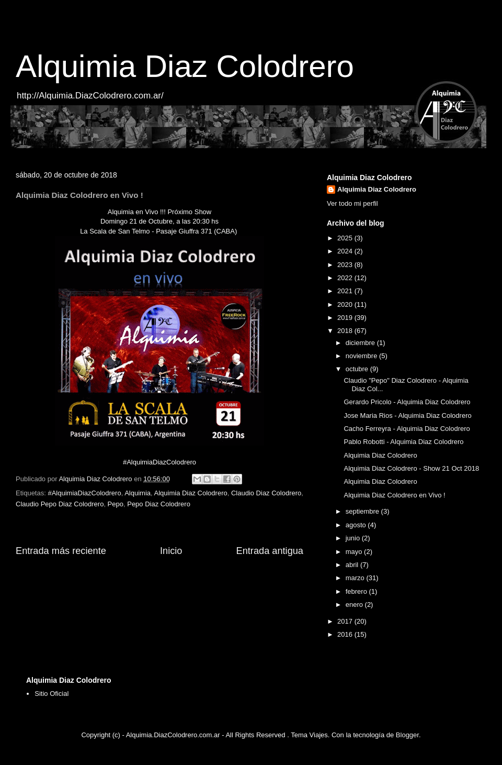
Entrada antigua (269, 551)
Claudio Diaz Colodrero (266, 493)
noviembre (362, 356)
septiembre (363, 511)
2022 (346, 278)
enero (355, 604)
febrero (357, 591)
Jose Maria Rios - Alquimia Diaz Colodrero (407, 415)
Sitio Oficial (52, 693)
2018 (346, 331)
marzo (356, 578)
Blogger (407, 735)
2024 (346, 251)
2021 (346, 291)
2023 (346, 265)
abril (353, 565)
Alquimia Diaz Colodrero (185, 66)
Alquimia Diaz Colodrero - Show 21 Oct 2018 (411, 468)
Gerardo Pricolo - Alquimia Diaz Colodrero (407, 402)
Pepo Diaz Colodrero (158, 504)
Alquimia (137, 493)
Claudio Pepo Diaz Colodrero (60, 504)
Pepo (115, 504)
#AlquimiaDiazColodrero (84, 493)
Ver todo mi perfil (352, 203)
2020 (346, 304)
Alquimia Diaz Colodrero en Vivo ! (394, 495)
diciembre (361, 343)
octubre (358, 369)
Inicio (171, 551)
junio (354, 538)
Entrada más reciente (61, 551)
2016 (346, 634)
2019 (346, 317)
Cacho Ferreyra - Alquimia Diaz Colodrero (407, 429)
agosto (357, 525)
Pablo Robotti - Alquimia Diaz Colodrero (403, 442)
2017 (346, 621)
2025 (346, 238)
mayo (355, 552)
